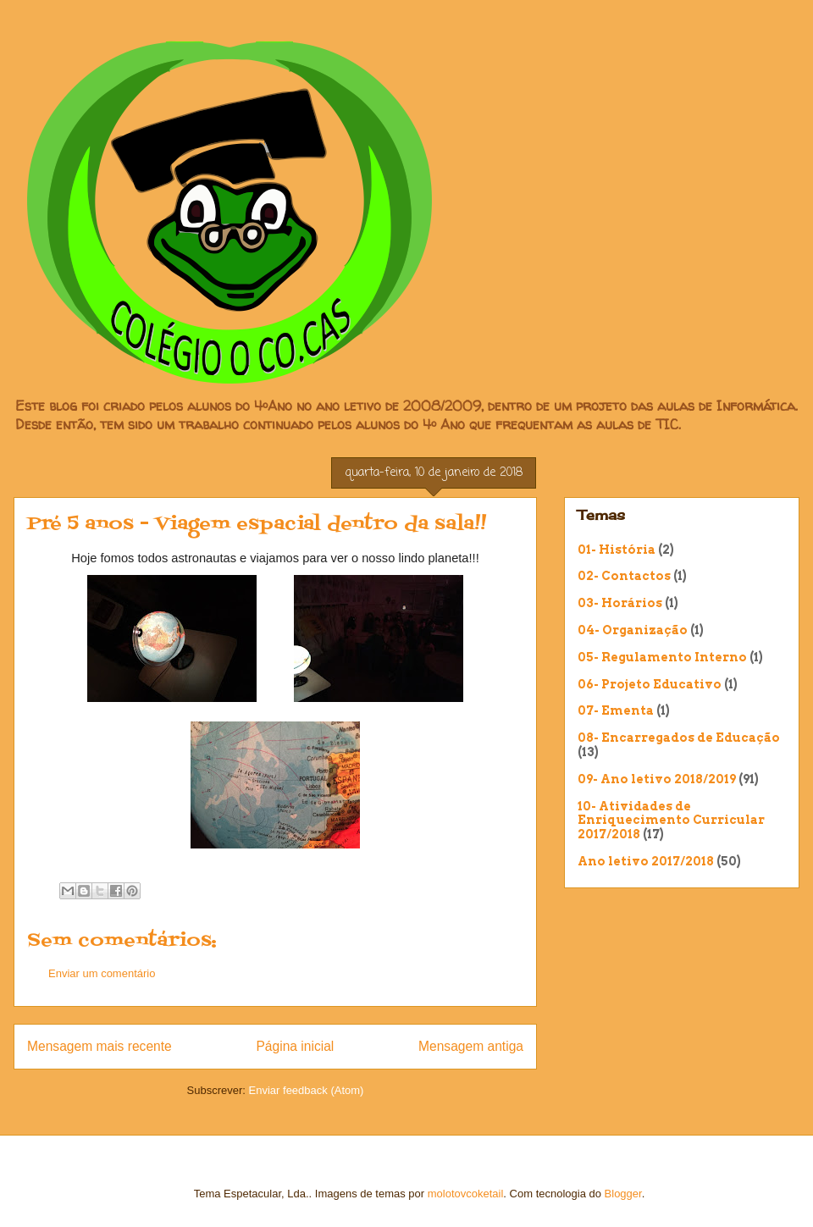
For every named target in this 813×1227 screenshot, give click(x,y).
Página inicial (295, 1046)
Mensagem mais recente (99, 1046)
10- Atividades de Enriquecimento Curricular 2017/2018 (671, 820)
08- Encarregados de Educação (679, 737)
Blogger (623, 1193)
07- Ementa (616, 710)
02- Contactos (624, 576)
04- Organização (633, 630)
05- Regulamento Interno (662, 657)
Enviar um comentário (101, 973)
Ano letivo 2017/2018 (646, 861)
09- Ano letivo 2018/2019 (657, 779)
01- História (616, 549)
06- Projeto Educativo (650, 684)
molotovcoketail (466, 1193)
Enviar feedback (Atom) (306, 1090)
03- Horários (620, 603)
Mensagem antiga (470, 1046)
